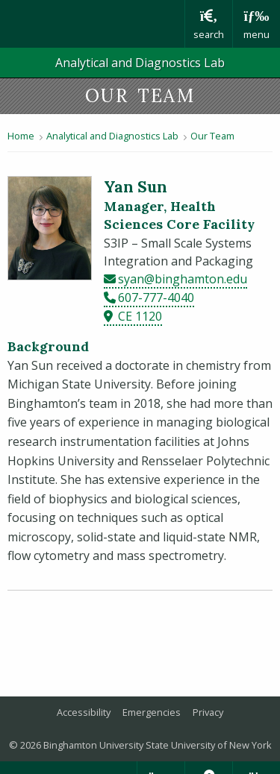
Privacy (208, 712)
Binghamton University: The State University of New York (92, 24)
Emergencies (151, 712)
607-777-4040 (156, 297)
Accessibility (84, 712)
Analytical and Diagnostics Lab (140, 62)
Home (20, 135)
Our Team (212, 135)
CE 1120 (140, 316)
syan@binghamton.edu (182, 279)
